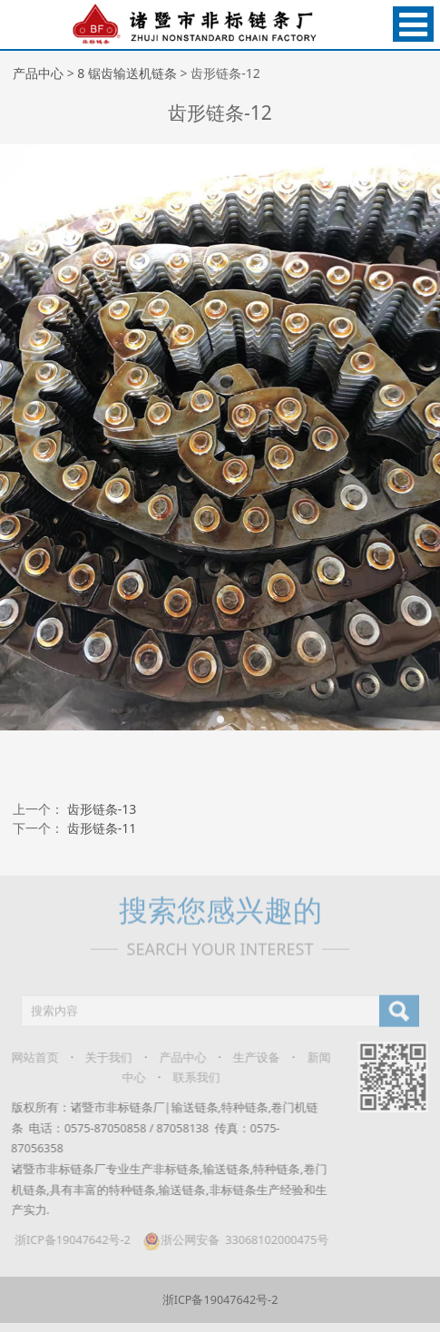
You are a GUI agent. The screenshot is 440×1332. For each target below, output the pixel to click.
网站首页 (28, 1057)
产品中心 (38, 73)
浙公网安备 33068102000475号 (228, 1240)
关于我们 (101, 1057)
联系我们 (188, 1077)
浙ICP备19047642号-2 (65, 1240)
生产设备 (249, 1057)
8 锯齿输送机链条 (127, 73)
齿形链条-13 (102, 809)
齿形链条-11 (102, 828)
